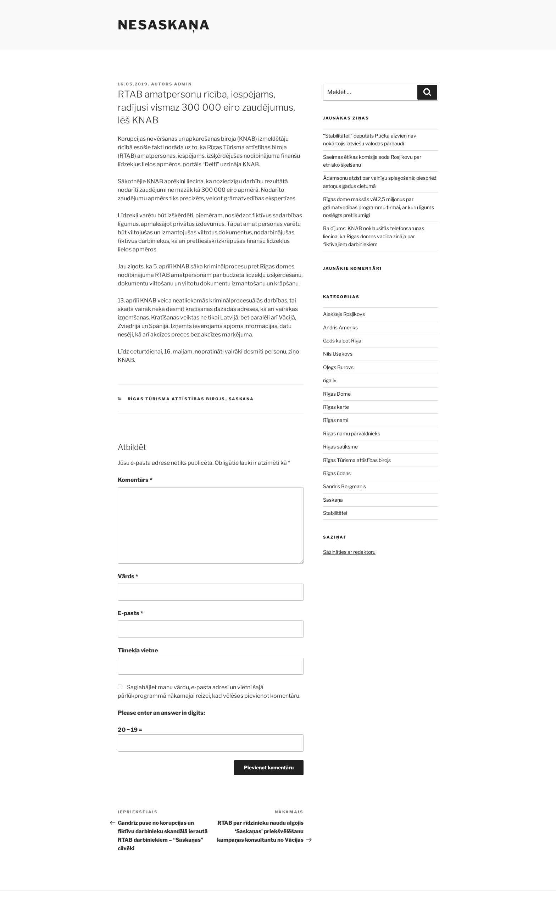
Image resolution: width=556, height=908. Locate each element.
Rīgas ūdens (337, 473)
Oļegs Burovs (338, 367)
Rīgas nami (335, 420)
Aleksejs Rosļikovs (344, 314)
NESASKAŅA (164, 25)
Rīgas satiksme (340, 447)
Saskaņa (241, 398)
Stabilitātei (335, 513)
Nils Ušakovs (337, 354)
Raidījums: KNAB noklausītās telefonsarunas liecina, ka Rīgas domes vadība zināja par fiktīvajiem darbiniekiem (373, 236)
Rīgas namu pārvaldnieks (351, 433)
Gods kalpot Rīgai (342, 341)
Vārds (128, 576)
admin (183, 84)
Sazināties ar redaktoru (349, 552)
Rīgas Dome (337, 394)
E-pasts (130, 613)
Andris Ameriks (340, 327)
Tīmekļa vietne (138, 650)
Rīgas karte (336, 407)
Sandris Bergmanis (344, 486)
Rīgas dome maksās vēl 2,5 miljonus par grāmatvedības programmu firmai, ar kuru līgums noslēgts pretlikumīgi (378, 207)
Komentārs (135, 480)
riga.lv (330, 380)
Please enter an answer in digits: (161, 712)
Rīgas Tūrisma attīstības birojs (177, 398)
